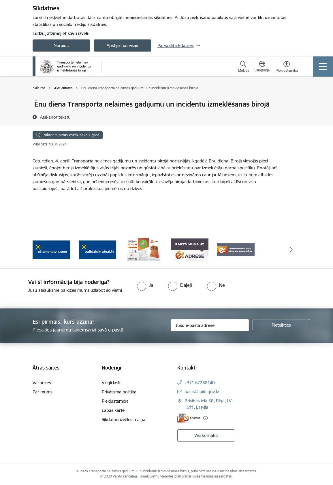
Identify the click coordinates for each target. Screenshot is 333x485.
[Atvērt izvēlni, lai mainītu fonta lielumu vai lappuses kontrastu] (287, 67)
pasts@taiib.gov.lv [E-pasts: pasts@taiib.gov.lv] (202, 391)
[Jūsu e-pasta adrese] (210, 325)
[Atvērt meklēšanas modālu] (243, 67)
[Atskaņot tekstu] (55, 116)
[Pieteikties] (281, 325)
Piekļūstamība (115, 401)
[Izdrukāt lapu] (293, 102)
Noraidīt (61, 45)
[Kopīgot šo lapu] (293, 116)
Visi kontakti (206, 435)
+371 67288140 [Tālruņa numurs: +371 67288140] (200, 382)
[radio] (145, 285)
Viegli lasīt (111, 382)
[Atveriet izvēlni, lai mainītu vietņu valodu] (262, 67)
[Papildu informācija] (205, 418)
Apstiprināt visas (122, 45)
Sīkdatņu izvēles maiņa (123, 419)
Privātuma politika (119, 392)
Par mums (42, 392)
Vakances (42, 382)
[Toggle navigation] (323, 66)
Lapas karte (113, 410)
